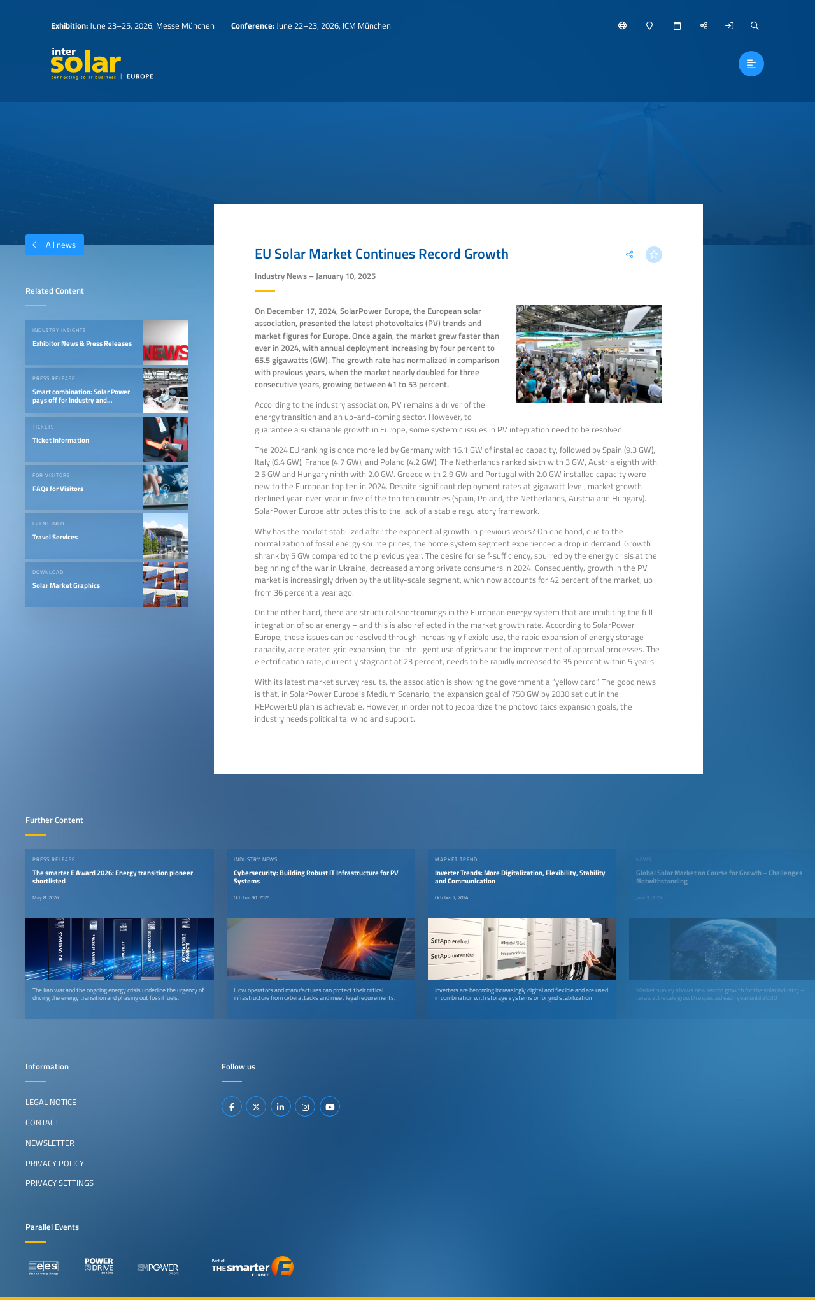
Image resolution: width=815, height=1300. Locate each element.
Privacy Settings (59, 1182)
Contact (42, 1122)
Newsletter (49, 1142)
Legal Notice (50, 1102)
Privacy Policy (54, 1163)
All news (50, 244)
